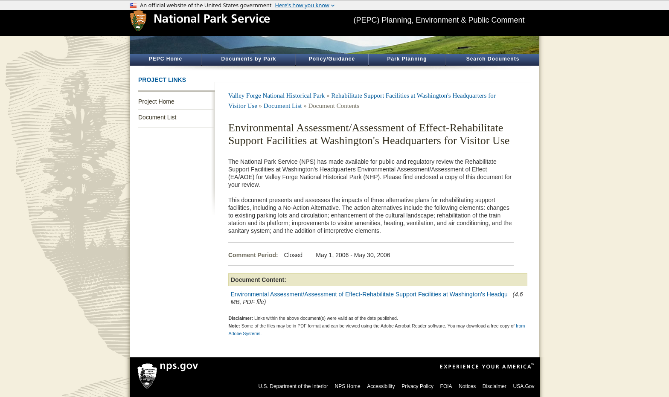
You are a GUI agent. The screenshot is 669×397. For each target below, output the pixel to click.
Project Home (156, 101)
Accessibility (381, 386)
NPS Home (348, 386)
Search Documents (493, 59)
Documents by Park (248, 59)
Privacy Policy (417, 386)
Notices (467, 386)
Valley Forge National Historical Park (276, 95)
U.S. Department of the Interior (293, 386)
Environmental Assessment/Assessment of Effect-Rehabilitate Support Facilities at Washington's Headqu (369, 294)
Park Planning (407, 59)
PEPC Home (165, 59)
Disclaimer (494, 386)
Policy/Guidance (332, 59)
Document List (157, 117)
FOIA (446, 386)
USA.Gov (523, 386)
